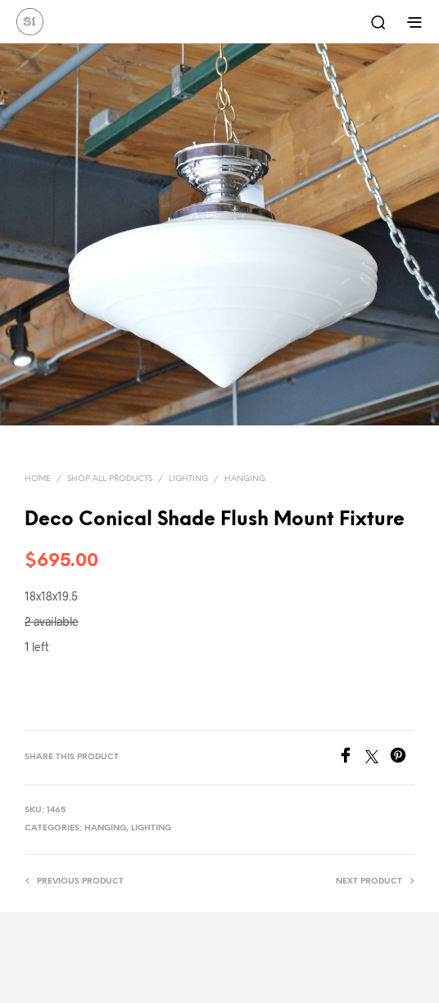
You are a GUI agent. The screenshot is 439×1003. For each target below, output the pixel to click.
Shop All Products (109, 479)
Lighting (188, 479)
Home (38, 479)
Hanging (244, 479)
